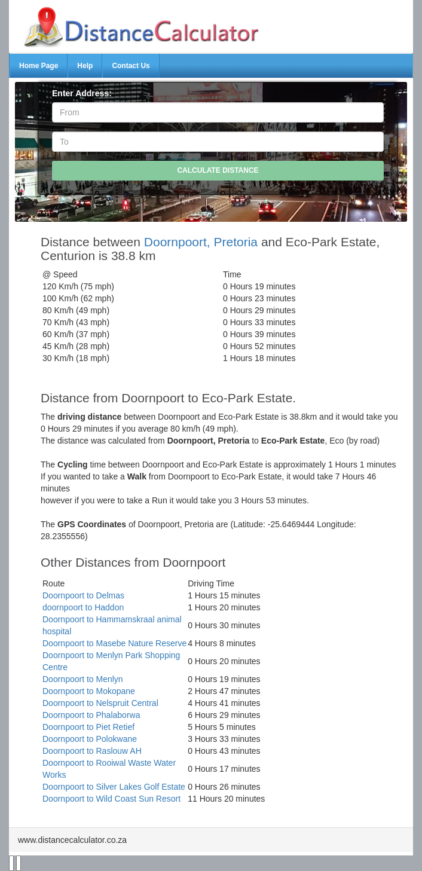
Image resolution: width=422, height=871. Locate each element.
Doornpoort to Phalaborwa (91, 715)
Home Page (38, 66)
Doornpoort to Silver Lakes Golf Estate (113, 786)
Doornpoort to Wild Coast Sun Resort (111, 798)
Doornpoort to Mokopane (88, 691)
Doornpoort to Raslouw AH (92, 751)
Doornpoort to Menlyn (82, 679)
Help (85, 66)
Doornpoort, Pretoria (201, 242)
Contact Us (130, 66)
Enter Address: (82, 93)
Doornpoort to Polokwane (89, 739)
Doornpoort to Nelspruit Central (100, 703)
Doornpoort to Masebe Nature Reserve (114, 643)
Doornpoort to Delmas (83, 595)
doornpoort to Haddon (83, 607)
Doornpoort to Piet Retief (88, 727)
